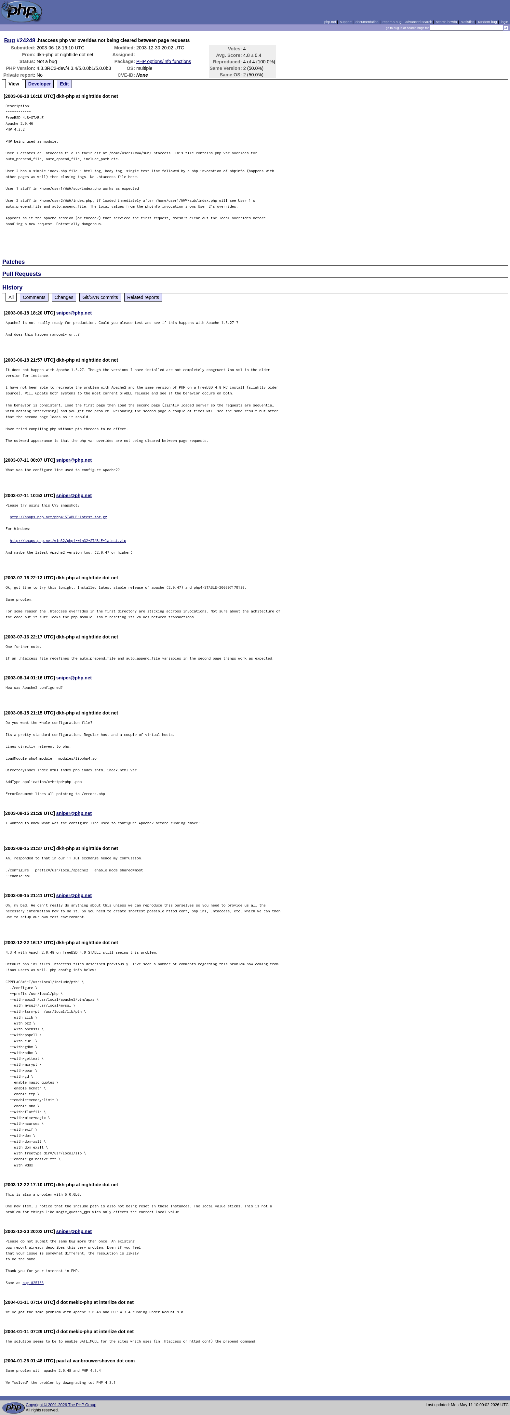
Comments (34, 297)
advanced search (418, 22)
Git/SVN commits (100, 297)
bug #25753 (33, 1282)
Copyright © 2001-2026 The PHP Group (61, 1405)
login (504, 22)
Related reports (143, 297)
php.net (330, 22)
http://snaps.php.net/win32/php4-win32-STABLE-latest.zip (68, 540)
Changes (64, 297)
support (346, 22)
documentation (367, 22)
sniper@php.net (74, 312)
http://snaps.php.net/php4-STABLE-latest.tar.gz (58, 517)
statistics (467, 22)
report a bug (391, 22)
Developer (39, 83)
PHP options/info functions (163, 61)
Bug (9, 40)
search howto (446, 22)
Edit (64, 83)
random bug (487, 22)
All (11, 297)
